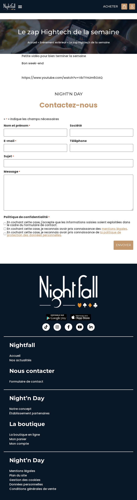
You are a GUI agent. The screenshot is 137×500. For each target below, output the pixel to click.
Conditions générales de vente (32, 488)
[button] (20, 7)
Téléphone (78, 140)
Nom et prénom (17, 125)
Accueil (32, 42)
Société (76, 125)
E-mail (10, 140)
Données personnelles (26, 484)
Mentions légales (22, 470)
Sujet (9, 156)
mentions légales (114, 228)
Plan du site (18, 475)
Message (12, 171)
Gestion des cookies (24, 479)
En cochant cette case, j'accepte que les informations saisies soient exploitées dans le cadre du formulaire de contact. (68, 223)
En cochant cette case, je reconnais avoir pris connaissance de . (64, 233)
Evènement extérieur (53, 42)
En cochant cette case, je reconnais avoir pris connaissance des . (67, 228)
